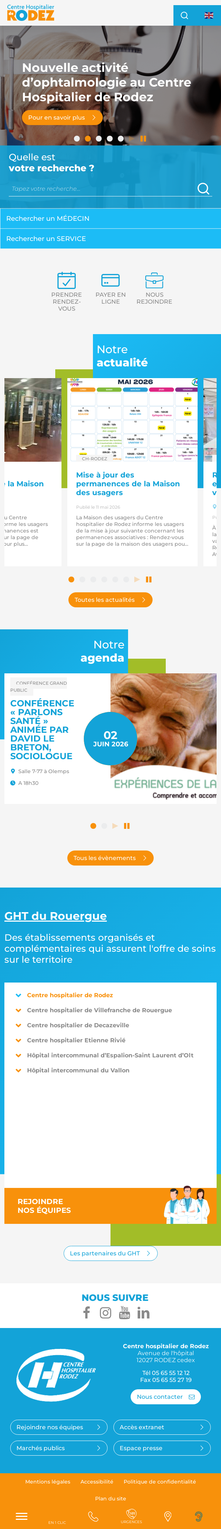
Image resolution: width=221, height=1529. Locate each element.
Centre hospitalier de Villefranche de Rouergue (93, 1010)
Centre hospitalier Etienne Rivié (70, 1040)
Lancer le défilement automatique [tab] (132, 139)
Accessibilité (96, 1481)
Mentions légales (47, 1481)
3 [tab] (99, 139)
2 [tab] (88, 139)
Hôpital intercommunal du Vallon (72, 1070)
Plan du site (110, 1498)
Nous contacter (166, 1396)
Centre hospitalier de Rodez (64, 995)
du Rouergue (55, 916)
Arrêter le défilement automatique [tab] (143, 139)
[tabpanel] (110, 117)
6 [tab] (127, 580)
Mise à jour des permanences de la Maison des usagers (128, 484)
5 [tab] (121, 139)
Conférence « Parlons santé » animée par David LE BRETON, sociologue (42, 729)
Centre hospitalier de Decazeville (72, 1025)
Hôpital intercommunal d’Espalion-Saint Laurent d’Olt (104, 1055)
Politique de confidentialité (160, 1481)
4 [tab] (110, 139)
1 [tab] (77, 139)
